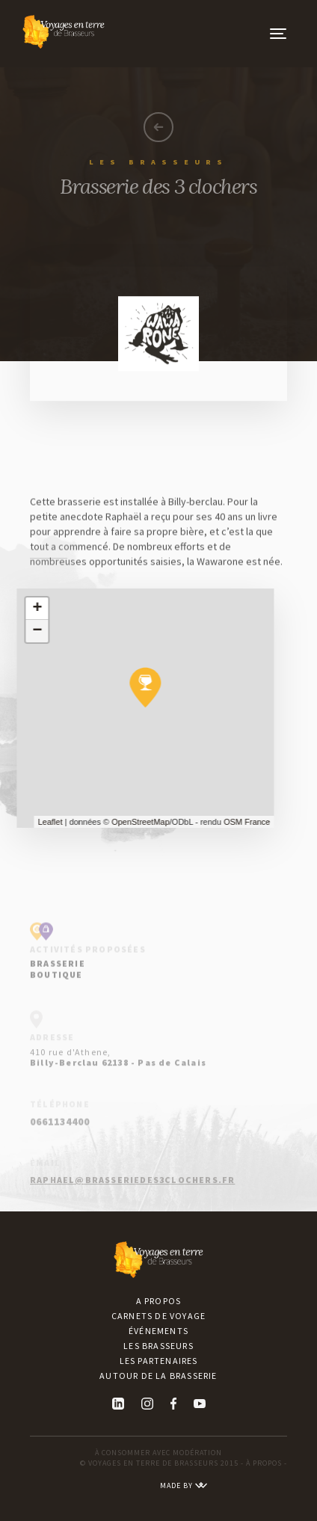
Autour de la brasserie (158, 1375)
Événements (158, 1330)
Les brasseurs (158, 1345)
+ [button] (30, 608)
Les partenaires (159, 1360)
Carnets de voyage (158, 1315)
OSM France (240, 821)
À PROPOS (264, 1463)
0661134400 (60, 1142)
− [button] (30, 631)
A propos (159, 1300)
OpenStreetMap (133, 821)
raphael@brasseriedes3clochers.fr (132, 1192)
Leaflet (43, 821)
